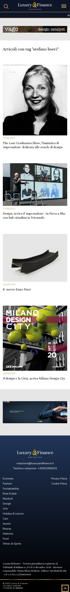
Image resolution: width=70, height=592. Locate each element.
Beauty (7, 528)
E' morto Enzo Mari (17, 289)
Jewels (7, 523)
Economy (8, 478)
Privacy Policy (59, 478)
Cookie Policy (59, 483)
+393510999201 (47, 468)
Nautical (8, 498)
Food (6, 538)
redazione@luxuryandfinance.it (35, 463)
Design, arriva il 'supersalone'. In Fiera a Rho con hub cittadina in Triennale (34, 216)
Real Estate (10, 493)
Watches (8, 533)
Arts (5, 508)
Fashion (7, 483)
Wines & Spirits (12, 543)
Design (7, 503)
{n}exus (19, 588)
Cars (5, 518)
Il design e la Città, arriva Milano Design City (34, 378)
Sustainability (11, 488)
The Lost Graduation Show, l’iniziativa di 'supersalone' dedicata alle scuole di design (33, 145)
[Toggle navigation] (63, 6)
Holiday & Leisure (13, 513)
